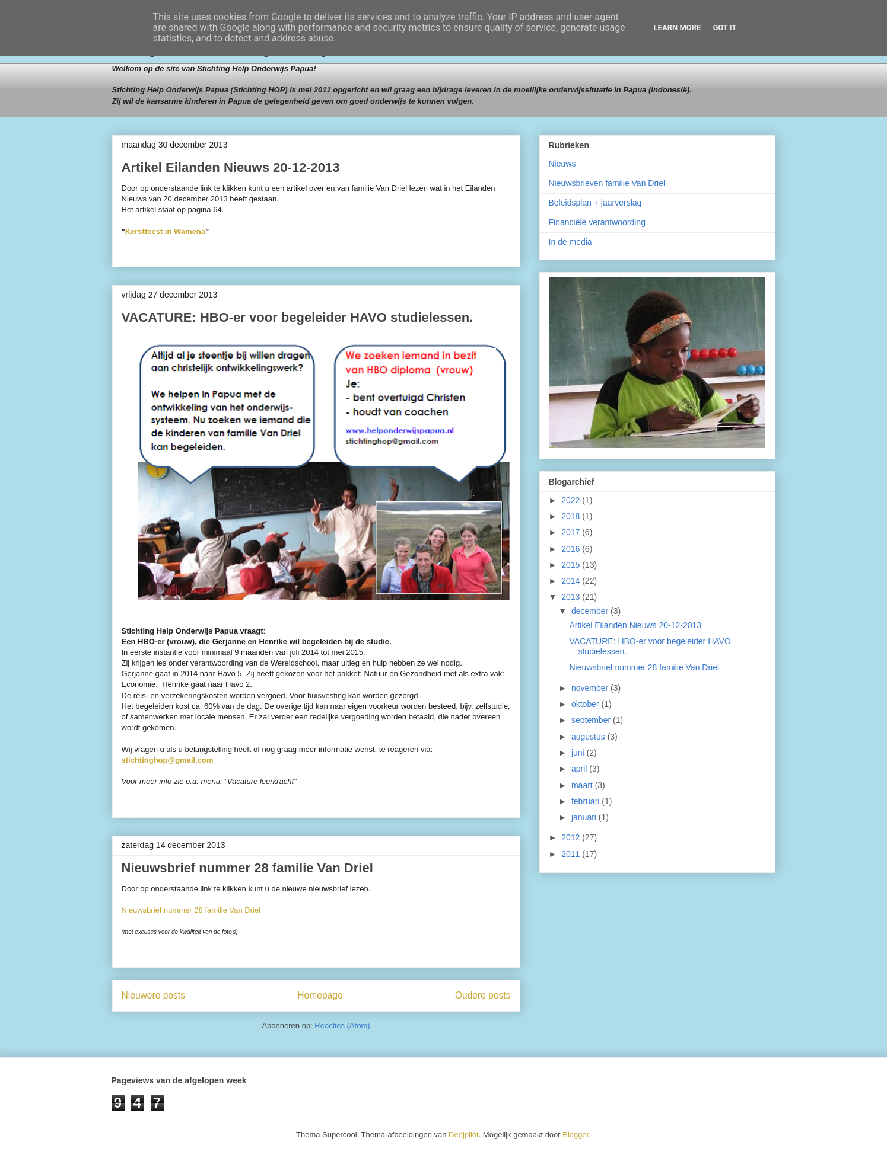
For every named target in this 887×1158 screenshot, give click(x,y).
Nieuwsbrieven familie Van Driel (607, 183)
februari (586, 801)
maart (583, 785)
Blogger (575, 1134)
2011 (571, 854)
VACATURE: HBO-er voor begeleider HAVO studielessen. (297, 317)
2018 (571, 516)
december (591, 611)
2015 (571, 565)
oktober (586, 704)
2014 (571, 581)
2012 (571, 837)
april (580, 768)
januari (585, 817)
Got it (724, 27)
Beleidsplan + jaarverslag (595, 202)
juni (579, 752)
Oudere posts (483, 995)
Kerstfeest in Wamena (165, 231)
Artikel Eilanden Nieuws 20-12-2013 (231, 167)
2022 (571, 500)
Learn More (677, 27)
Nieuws (562, 163)
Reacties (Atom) (342, 1025)
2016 (571, 549)
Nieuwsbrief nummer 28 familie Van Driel (247, 867)
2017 (571, 532)
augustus (589, 736)
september (592, 720)
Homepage (319, 995)
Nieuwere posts (153, 995)
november (591, 688)
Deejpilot (464, 1134)
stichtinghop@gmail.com (168, 760)
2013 (571, 597)
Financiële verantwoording (597, 222)
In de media (570, 242)
